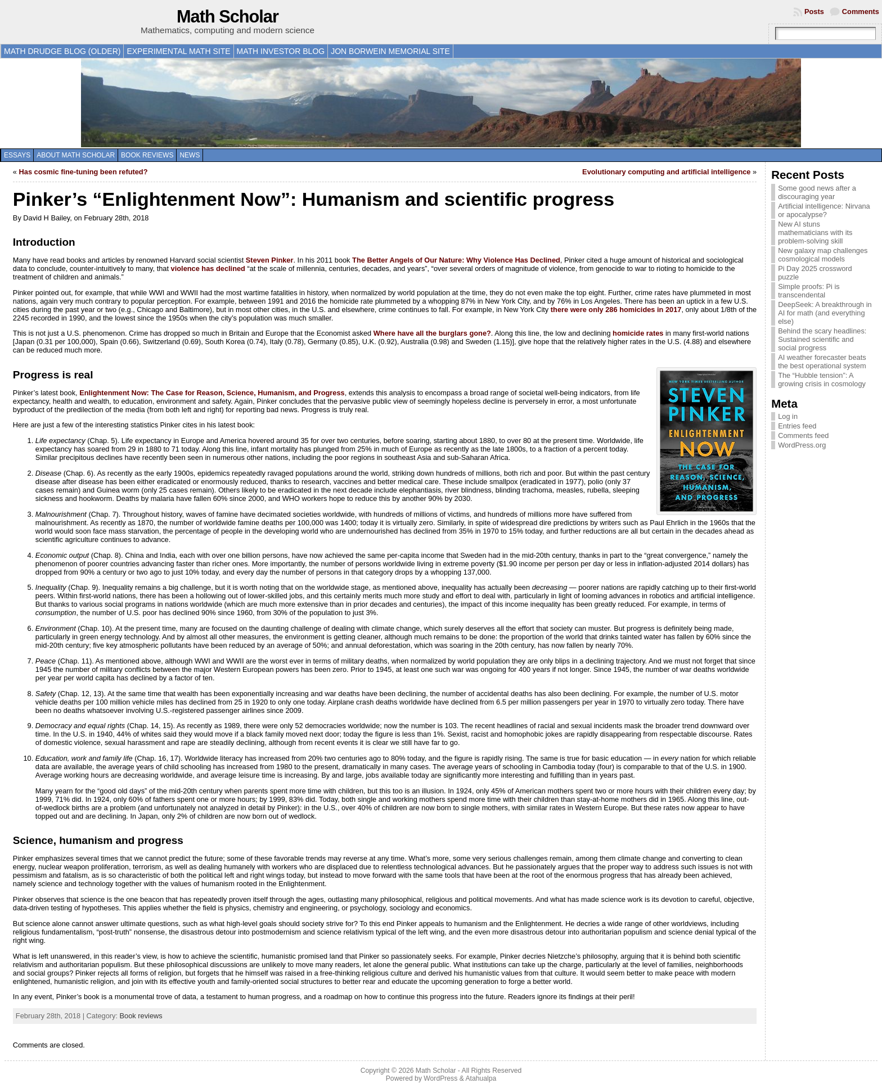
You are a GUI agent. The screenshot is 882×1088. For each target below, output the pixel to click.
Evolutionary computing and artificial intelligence (666, 172)
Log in (788, 416)
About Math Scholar (76, 155)
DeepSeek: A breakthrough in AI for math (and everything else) (824, 313)
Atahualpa (480, 1078)
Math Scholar (227, 16)
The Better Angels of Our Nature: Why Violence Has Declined (456, 260)
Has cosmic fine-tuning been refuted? (83, 172)
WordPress (440, 1078)
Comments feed (803, 435)
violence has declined (208, 268)
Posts (814, 11)
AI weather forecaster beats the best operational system (822, 361)
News (189, 155)
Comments (860, 11)
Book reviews (147, 155)
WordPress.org (802, 445)
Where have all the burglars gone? (432, 333)
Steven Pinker (270, 260)
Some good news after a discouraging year (817, 192)
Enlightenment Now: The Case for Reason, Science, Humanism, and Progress (211, 393)
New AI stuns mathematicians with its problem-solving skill (815, 232)
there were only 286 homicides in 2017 (616, 309)
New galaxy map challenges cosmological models (822, 254)
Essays (17, 155)
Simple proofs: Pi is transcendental (809, 290)
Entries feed (797, 426)
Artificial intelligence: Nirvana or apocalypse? (824, 210)
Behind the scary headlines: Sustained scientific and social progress (822, 339)
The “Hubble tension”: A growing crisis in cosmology (822, 379)
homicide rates (638, 333)
